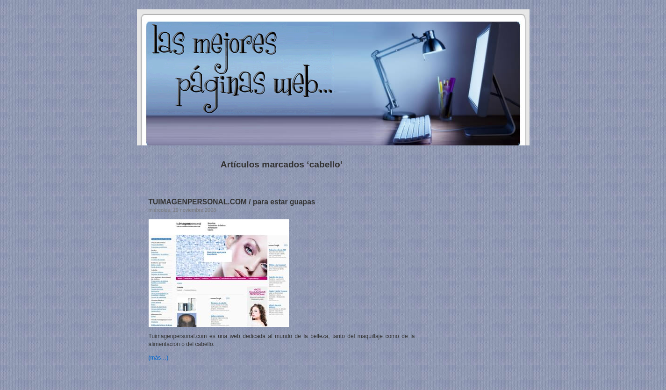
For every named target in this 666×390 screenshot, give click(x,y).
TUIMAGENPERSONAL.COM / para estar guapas (232, 202)
